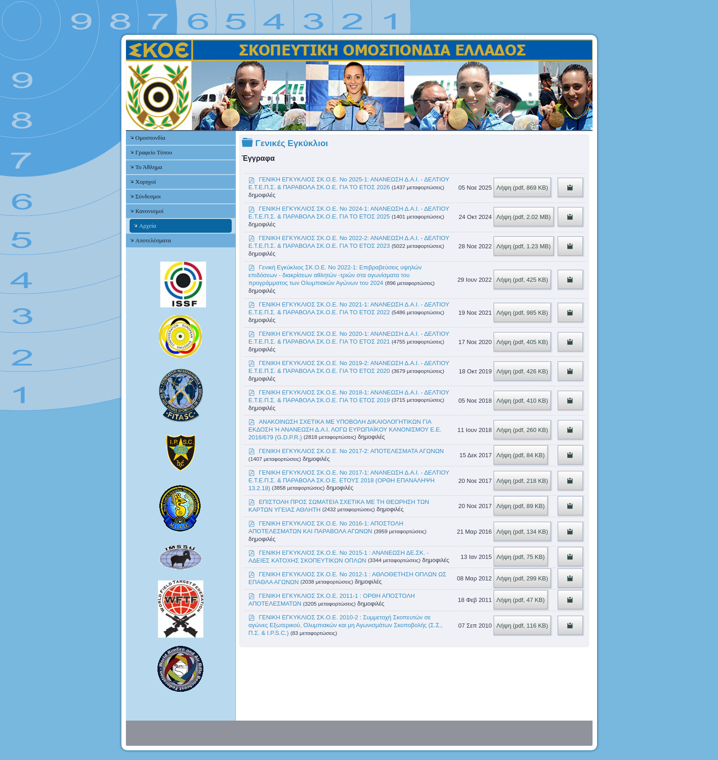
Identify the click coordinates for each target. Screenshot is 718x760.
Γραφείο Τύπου (154, 152)
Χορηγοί (146, 181)
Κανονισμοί (149, 211)
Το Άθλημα (149, 167)
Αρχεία (147, 225)
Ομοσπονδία (150, 137)
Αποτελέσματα (153, 240)
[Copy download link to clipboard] (570, 187)
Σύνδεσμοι (148, 196)
